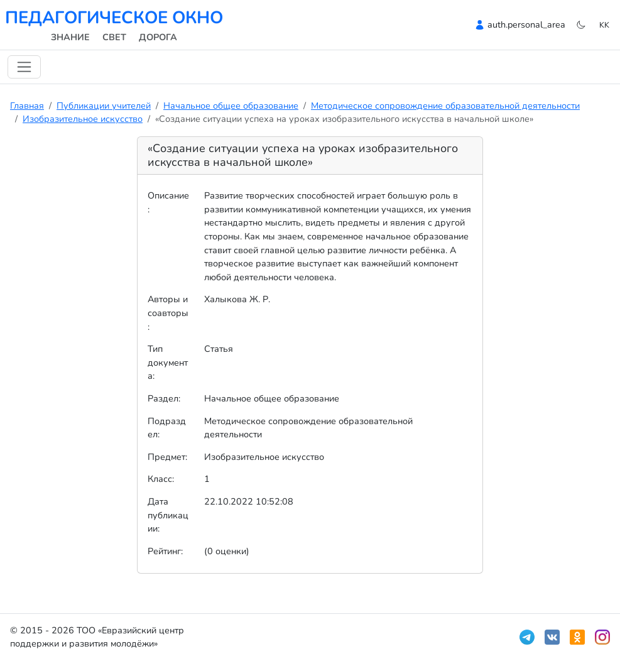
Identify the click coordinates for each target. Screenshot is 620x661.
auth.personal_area (526, 24)
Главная (27, 105)
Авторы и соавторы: (168, 312)
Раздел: (164, 398)
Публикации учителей (104, 105)
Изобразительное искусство (83, 118)
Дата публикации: (168, 515)
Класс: (161, 479)
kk (604, 24)
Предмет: (167, 457)
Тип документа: (168, 362)
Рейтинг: (165, 551)
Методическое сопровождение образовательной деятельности (445, 105)
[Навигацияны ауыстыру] (24, 67)
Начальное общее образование (230, 105)
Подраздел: (167, 428)
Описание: (168, 202)
